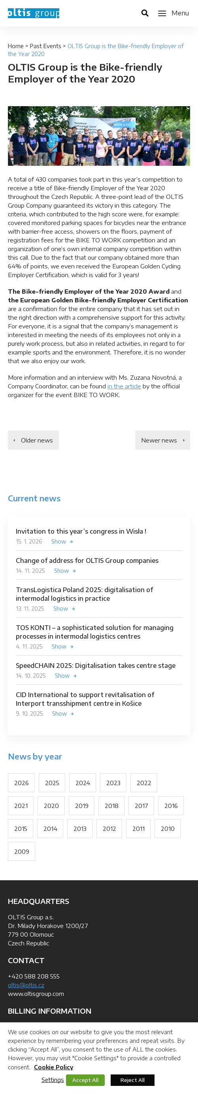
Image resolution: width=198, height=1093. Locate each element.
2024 (82, 782)
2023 (113, 782)
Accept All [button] (85, 1080)
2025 (52, 782)
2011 (138, 828)
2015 (20, 828)
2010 (168, 828)
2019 (82, 805)
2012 (109, 828)
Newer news (159, 440)
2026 (21, 782)
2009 (21, 851)
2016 (171, 805)
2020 (51, 805)
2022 (144, 782)
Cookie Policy (53, 1067)
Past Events (45, 46)
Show (58, 541)
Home (16, 46)
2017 (141, 805)
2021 (21, 805)
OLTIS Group (33, 13)
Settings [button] (52, 1079)
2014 (50, 828)
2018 (112, 805)
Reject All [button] (133, 1080)
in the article (124, 386)
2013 (80, 828)
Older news (37, 440)
